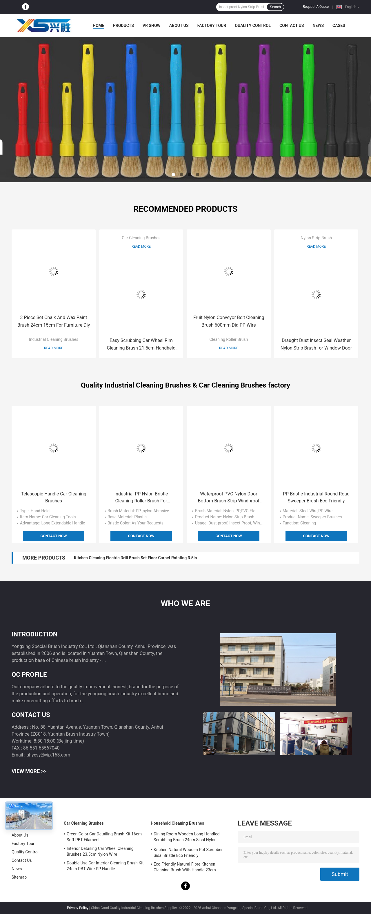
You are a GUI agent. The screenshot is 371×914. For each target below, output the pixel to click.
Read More (53, 348)
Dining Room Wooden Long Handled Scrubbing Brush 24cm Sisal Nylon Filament (186, 838)
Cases (338, 25)
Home (98, 25)
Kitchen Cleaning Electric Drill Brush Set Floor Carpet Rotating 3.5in (135, 557)
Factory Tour (211, 25)
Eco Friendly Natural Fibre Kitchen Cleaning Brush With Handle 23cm (185, 867)
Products (123, 25)
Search (275, 7)
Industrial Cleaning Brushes (53, 339)
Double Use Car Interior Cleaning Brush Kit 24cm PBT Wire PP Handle (105, 866)
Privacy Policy (77, 908)
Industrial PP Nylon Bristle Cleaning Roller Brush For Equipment (141, 497)
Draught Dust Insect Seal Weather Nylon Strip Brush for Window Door (316, 344)
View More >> (29, 771)
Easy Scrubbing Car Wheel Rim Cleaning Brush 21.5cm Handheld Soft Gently (141, 345)
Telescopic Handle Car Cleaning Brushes (53, 497)
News (318, 25)
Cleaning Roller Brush (229, 339)
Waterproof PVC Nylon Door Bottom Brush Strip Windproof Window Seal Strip (229, 497)
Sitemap (19, 877)
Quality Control (253, 25)
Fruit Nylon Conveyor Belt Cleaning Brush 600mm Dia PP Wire (228, 321)
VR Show (152, 25)
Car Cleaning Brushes (141, 238)
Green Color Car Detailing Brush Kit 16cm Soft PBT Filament (104, 837)
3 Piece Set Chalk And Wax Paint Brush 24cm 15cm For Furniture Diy (53, 321)
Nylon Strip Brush (316, 238)
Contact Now (53, 536)
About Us (179, 25)
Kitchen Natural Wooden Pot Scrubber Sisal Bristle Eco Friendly (188, 852)
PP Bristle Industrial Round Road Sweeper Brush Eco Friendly (316, 497)
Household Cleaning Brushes (177, 823)
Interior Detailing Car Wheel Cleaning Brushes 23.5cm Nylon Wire (100, 851)
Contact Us (291, 25)
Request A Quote (316, 7)
